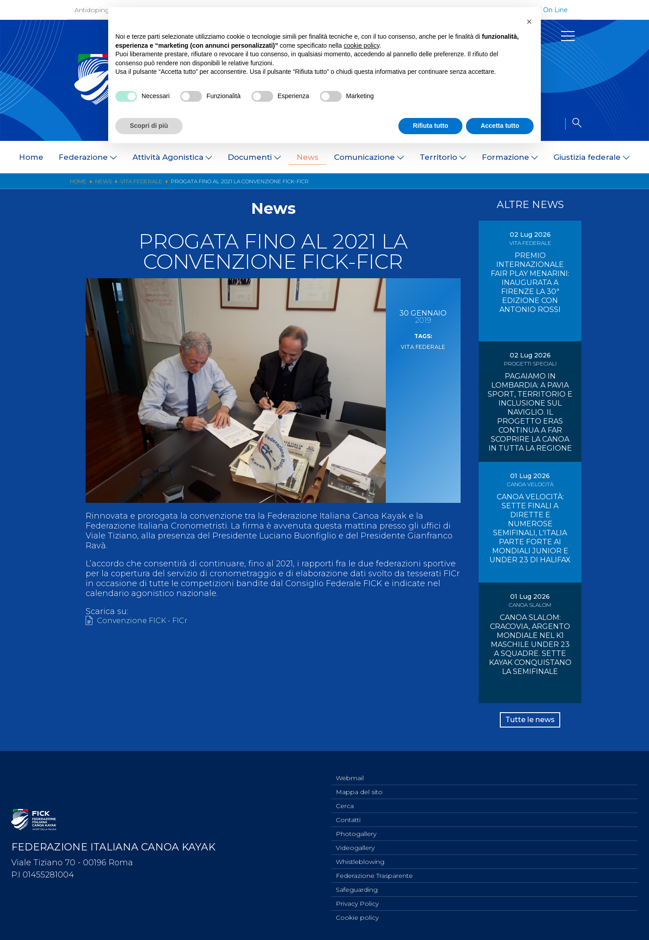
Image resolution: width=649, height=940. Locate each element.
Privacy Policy (357, 902)
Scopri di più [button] (149, 125)
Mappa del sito (359, 783)
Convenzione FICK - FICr (146, 621)
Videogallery (355, 843)
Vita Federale (423, 346)
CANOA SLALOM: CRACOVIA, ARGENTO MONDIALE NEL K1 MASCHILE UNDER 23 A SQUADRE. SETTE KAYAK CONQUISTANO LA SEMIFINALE (530, 644)
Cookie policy (357, 917)
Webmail (350, 768)
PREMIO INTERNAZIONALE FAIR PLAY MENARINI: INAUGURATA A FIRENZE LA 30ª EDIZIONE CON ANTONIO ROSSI (530, 282)
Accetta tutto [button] (499, 125)
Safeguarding (357, 887)
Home (31, 157)
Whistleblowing (360, 858)
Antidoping (92, 10)
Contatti (348, 813)
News (308, 157)
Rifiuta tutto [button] (430, 125)
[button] (529, 21)
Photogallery (356, 828)
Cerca (345, 798)
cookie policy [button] (361, 45)
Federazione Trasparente (374, 872)
